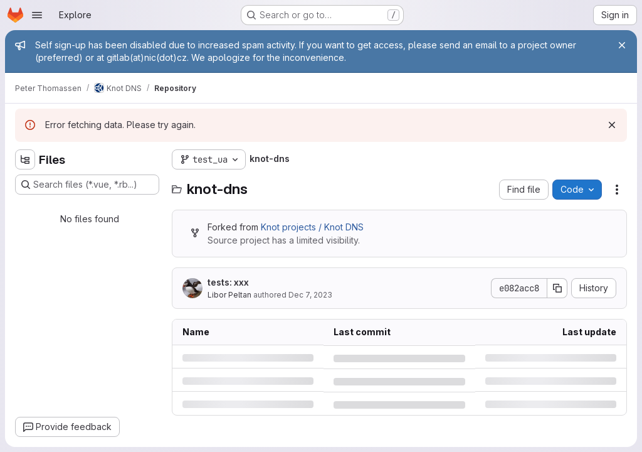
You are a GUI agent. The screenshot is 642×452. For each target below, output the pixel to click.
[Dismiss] (611, 124)
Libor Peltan (229, 294)
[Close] (621, 45)
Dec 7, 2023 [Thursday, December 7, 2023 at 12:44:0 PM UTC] (310, 294)
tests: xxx (228, 282)
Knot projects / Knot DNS (312, 227)
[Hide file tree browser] (25, 159)
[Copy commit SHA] (557, 288)
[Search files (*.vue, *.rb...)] (87, 185)
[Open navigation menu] (37, 15)
